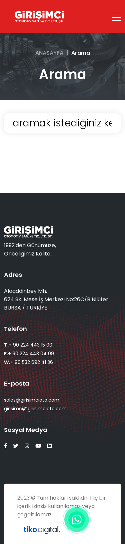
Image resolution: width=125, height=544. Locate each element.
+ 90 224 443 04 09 (29, 353)
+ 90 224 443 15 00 (28, 345)
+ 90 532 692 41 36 (28, 362)
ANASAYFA (49, 53)
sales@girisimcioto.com (31, 400)
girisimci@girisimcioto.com (35, 408)
